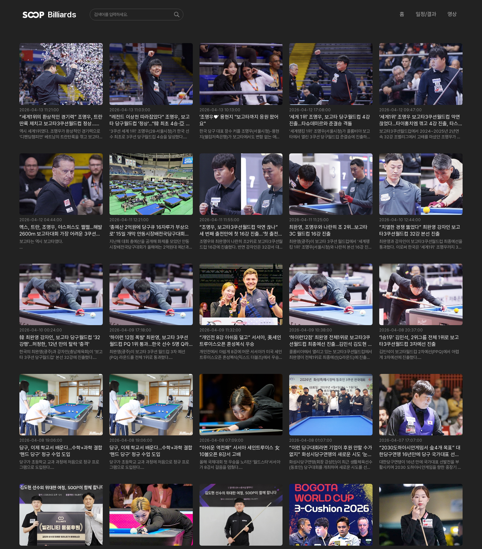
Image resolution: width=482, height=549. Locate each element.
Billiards (62, 14)
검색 (177, 14)
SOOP (33, 15)
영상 (452, 14)
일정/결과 (426, 14)
